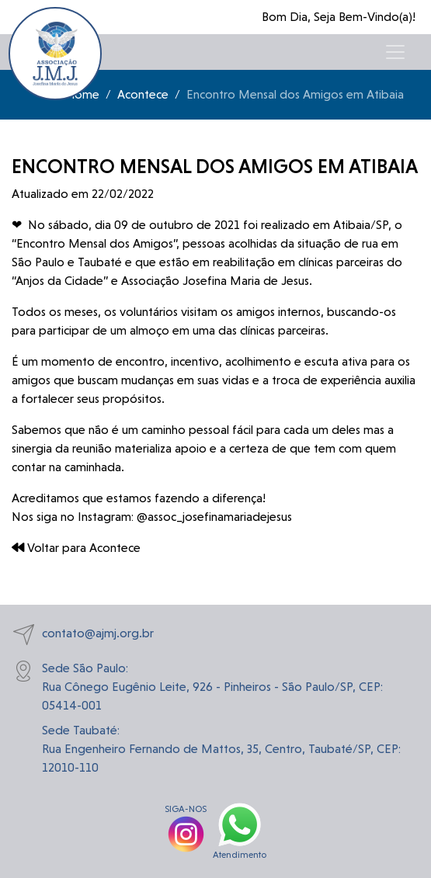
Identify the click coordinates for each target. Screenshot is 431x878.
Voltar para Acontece (76, 547)
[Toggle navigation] (395, 52)
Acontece (143, 94)
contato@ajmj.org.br (83, 635)
